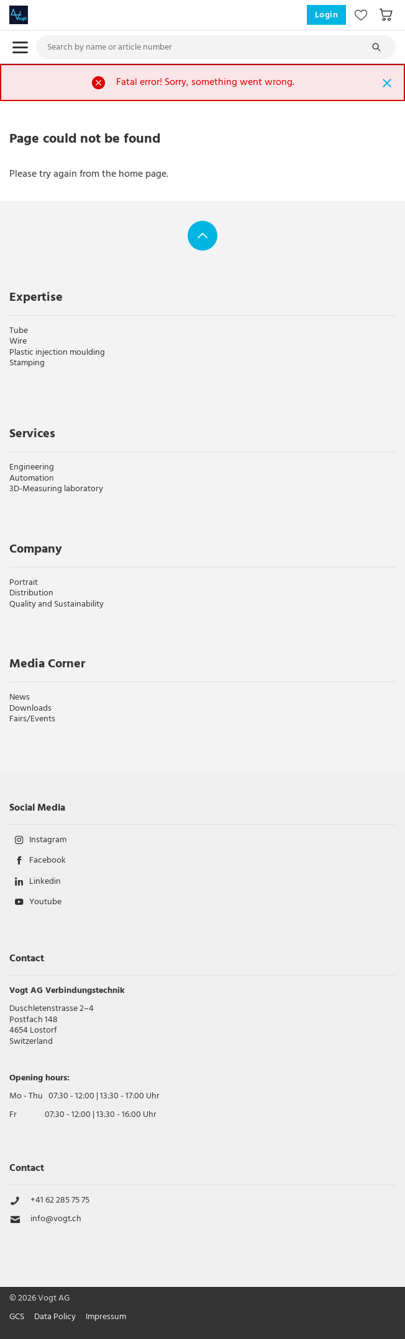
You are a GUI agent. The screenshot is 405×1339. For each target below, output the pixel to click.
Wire (18, 341)
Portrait (23, 583)
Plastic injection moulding (57, 352)
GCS (16, 1317)
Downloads (30, 708)
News (19, 697)
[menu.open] (20, 47)
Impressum (106, 1317)
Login (327, 15)
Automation (31, 478)
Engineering (31, 467)
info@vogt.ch (55, 1219)
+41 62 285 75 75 (59, 1200)
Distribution (31, 593)
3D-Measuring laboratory (56, 489)
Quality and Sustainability (56, 604)
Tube (18, 331)
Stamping (27, 363)
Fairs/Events (32, 719)
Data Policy (55, 1317)
